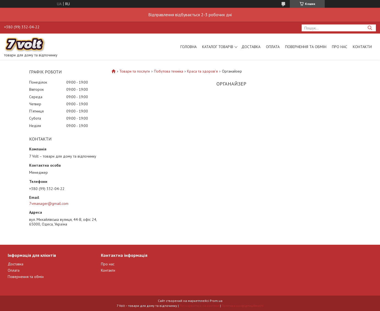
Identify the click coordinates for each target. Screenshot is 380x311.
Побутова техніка (168, 71)
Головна (188, 46)
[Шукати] (370, 27)
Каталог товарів (217, 46)
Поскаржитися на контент (199, 306)
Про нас (339, 46)
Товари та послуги (134, 71)
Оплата (273, 46)
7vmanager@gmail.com (48, 203)
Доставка (250, 46)
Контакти (362, 46)
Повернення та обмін (305, 46)
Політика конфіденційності (242, 306)
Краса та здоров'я (202, 71)
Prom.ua (216, 301)
